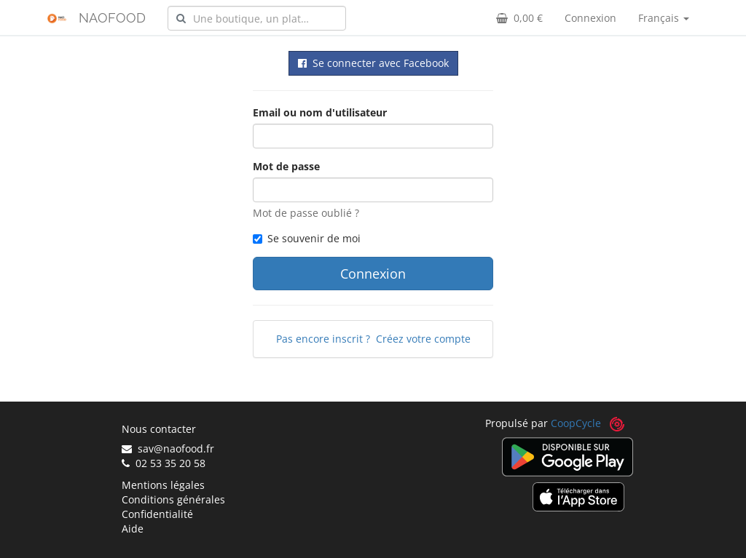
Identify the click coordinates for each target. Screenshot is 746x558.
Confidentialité (157, 514)
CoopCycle (576, 423)
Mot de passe (286, 166)
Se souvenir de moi (307, 238)
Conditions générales (173, 499)
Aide (133, 528)
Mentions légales (163, 485)
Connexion (590, 18)
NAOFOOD (112, 17)
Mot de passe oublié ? (306, 213)
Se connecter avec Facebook (373, 63)
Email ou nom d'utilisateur (320, 112)
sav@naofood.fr (168, 448)
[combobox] (257, 18)
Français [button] (663, 18)
